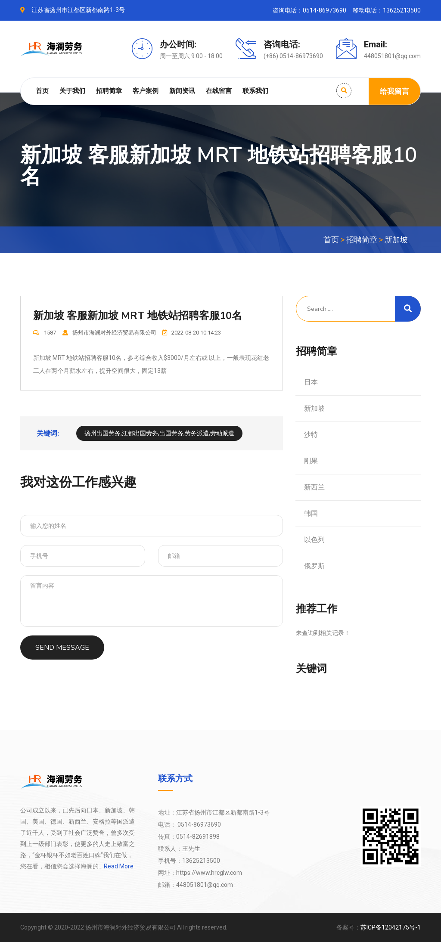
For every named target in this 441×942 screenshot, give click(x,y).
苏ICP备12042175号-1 (390, 927)
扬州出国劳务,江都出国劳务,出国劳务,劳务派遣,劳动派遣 (159, 433)
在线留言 (219, 91)
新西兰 (314, 487)
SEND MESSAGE (62, 648)
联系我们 (255, 91)
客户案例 (145, 91)
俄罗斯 (314, 566)
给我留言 (394, 91)
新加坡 (396, 239)
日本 (311, 382)
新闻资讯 (182, 91)
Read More (118, 866)
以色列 (314, 540)
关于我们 (72, 91)
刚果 (311, 461)
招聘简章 (109, 91)
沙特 (311, 435)
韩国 (311, 513)
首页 (42, 91)
